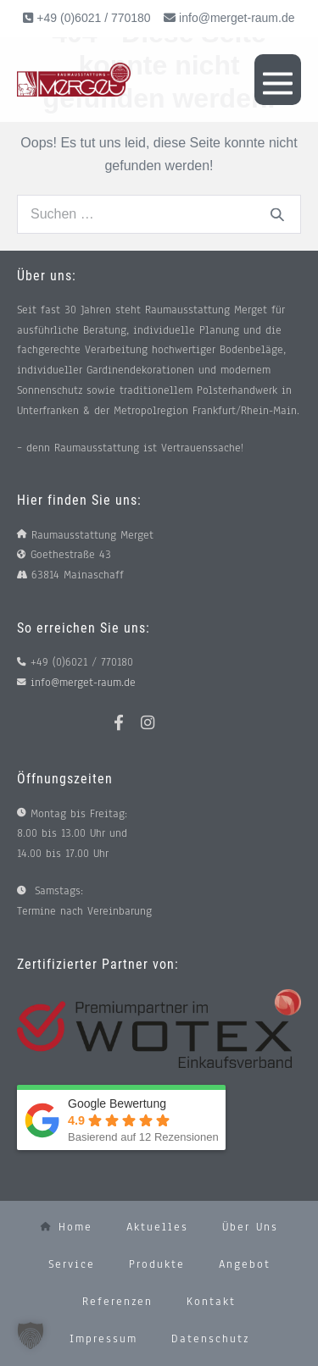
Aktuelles (157, 1227)
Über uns (250, 1227)
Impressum (103, 1339)
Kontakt (211, 1301)
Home (66, 1227)
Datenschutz (210, 1339)
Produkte (157, 1264)
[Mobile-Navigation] (277, 79)
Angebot (245, 1264)
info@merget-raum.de (236, 18)
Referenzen (117, 1301)
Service (71, 1264)
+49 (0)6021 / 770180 (91, 18)
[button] (30, 1335)
